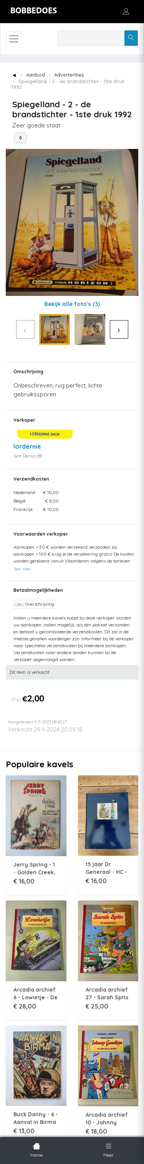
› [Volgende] (119, 329)
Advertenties (69, 75)
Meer (108, 1149)
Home (36, 1149)
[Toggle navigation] (14, 39)
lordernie (27, 446)
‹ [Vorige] (25, 329)
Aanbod (35, 75)
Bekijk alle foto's (72, 303)
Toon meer (22, 568)
